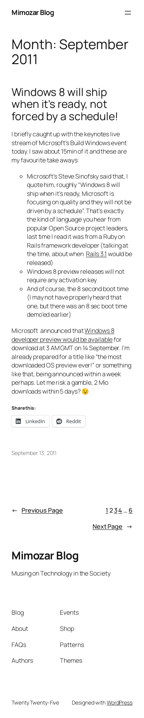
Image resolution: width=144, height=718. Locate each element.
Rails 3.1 (96, 254)
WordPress (119, 702)
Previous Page (37, 510)
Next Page (112, 526)
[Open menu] (127, 12)
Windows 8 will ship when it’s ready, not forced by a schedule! (65, 104)
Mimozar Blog (33, 12)
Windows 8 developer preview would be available (63, 335)
